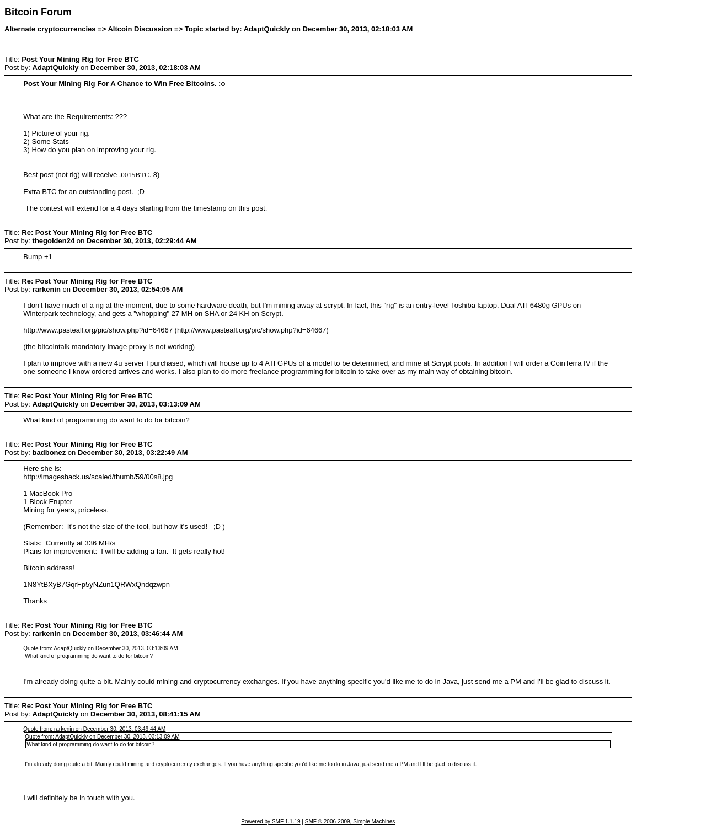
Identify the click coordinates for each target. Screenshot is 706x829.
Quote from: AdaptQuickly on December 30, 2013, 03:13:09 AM (100, 648)
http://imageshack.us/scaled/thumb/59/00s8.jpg (98, 477)
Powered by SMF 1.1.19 (270, 822)
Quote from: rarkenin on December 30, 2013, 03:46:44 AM (94, 729)
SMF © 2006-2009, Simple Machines (350, 822)
